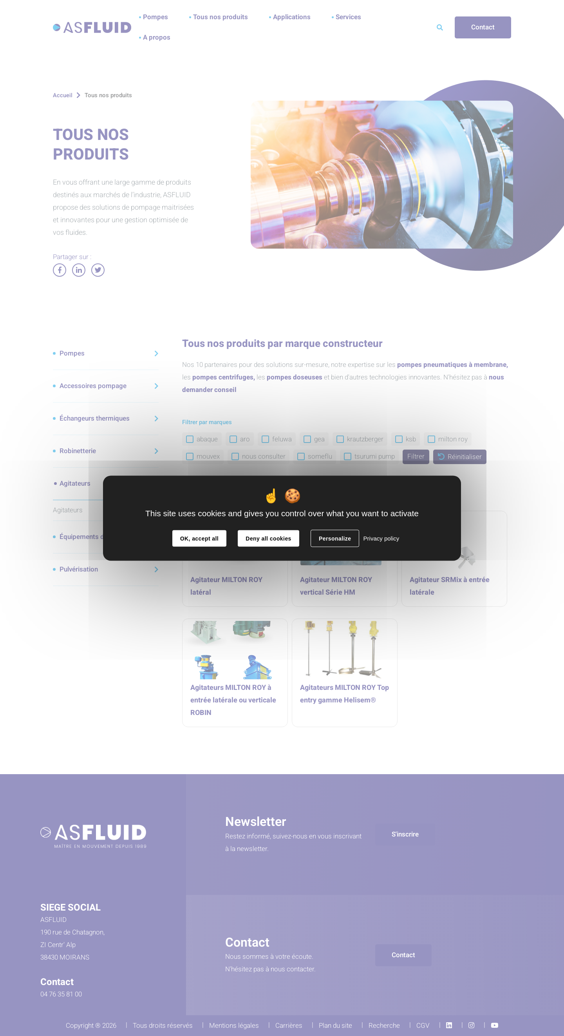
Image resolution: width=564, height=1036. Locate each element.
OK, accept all (199, 538)
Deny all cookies (268, 538)
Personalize (335, 538)
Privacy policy (381, 538)
